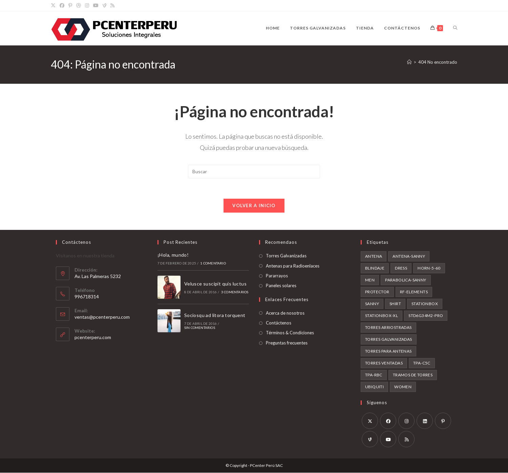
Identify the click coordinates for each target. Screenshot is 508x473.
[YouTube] (96, 5)
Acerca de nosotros (285, 313)
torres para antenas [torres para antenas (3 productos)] (388, 351)
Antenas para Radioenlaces (292, 266)
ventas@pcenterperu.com (102, 317)
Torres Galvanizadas (286, 256)
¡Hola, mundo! (173, 255)
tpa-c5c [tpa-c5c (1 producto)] (421, 363)
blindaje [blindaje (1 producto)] (374, 268)
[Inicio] (409, 62)
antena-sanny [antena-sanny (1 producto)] (409, 256)
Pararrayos (277, 276)
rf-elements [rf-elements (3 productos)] (414, 292)
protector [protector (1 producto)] (377, 292)
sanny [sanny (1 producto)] (372, 304)
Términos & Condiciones (290, 333)
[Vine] (104, 5)
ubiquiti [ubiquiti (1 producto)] (374, 387)
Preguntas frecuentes (287, 343)
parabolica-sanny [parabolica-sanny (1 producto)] (405, 280)
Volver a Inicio (254, 206)
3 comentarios (235, 292)
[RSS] (112, 5)
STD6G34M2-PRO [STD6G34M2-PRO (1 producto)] (425, 315)
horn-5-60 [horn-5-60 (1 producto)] (429, 268)
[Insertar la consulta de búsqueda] (254, 171)
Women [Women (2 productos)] (402, 387)
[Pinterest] (70, 5)
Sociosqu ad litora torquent (215, 315)
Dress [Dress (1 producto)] (401, 268)
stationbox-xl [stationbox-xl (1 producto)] (381, 315)
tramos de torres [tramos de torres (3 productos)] (412, 375)
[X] (54, 5)
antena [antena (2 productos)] (373, 256)
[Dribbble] (78, 5)
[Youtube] (388, 439)
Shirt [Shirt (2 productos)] (395, 304)
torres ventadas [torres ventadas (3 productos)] (384, 363)
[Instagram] (87, 5)
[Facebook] (62, 5)
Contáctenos (278, 323)
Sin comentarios (199, 328)
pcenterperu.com (93, 337)
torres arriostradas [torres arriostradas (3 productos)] (388, 327)
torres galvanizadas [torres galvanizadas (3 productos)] (388, 339)
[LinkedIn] (425, 421)
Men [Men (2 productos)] (370, 280)
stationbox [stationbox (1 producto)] (424, 304)
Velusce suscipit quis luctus (215, 284)
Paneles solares (281, 286)
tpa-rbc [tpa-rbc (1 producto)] (373, 375)
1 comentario (213, 263)
